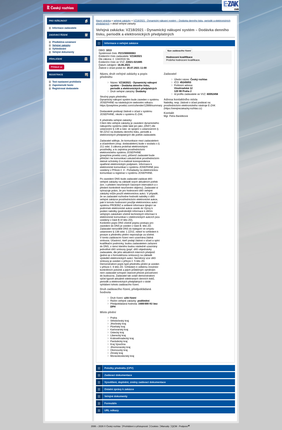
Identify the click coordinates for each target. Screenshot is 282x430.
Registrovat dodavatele (65, 88)
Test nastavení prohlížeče (66, 81)
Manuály (165, 426)
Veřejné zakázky (61, 45)
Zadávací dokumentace (118, 375)
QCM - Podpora (180, 426)
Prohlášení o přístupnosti (135, 426)
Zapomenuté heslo (62, 85)
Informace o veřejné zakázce (121, 43)
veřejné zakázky (122, 20)
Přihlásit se (56, 67)
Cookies (154, 426)
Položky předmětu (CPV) (119, 368)
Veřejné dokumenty (63, 52)
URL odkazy (111, 410)
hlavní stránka (103, 20)
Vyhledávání (59, 48)
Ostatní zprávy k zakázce (119, 389)
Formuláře (110, 403)
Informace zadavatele (64, 28)
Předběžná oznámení (64, 42)
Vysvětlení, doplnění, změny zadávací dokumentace (135, 382)
